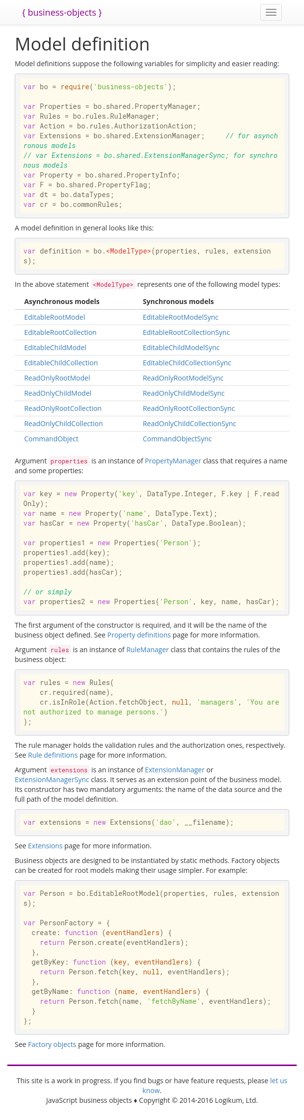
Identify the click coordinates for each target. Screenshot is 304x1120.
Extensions (45, 845)
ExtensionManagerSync (52, 779)
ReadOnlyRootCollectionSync (189, 408)
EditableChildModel (55, 347)
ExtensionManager (175, 769)
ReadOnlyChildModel (57, 393)
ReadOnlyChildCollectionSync (189, 423)
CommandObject (51, 438)
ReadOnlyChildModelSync (184, 393)
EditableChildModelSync (181, 347)
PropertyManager (173, 460)
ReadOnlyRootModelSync (183, 377)
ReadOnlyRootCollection (63, 408)
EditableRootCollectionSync (186, 332)
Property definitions (139, 634)
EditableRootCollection (60, 332)
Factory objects (52, 1044)
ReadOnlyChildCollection (63, 423)
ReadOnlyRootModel (57, 377)
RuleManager (147, 649)
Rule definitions (53, 755)
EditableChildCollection (61, 362)
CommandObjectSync (177, 438)
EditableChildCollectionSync (187, 362)
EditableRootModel (54, 317)
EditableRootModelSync (181, 317)
